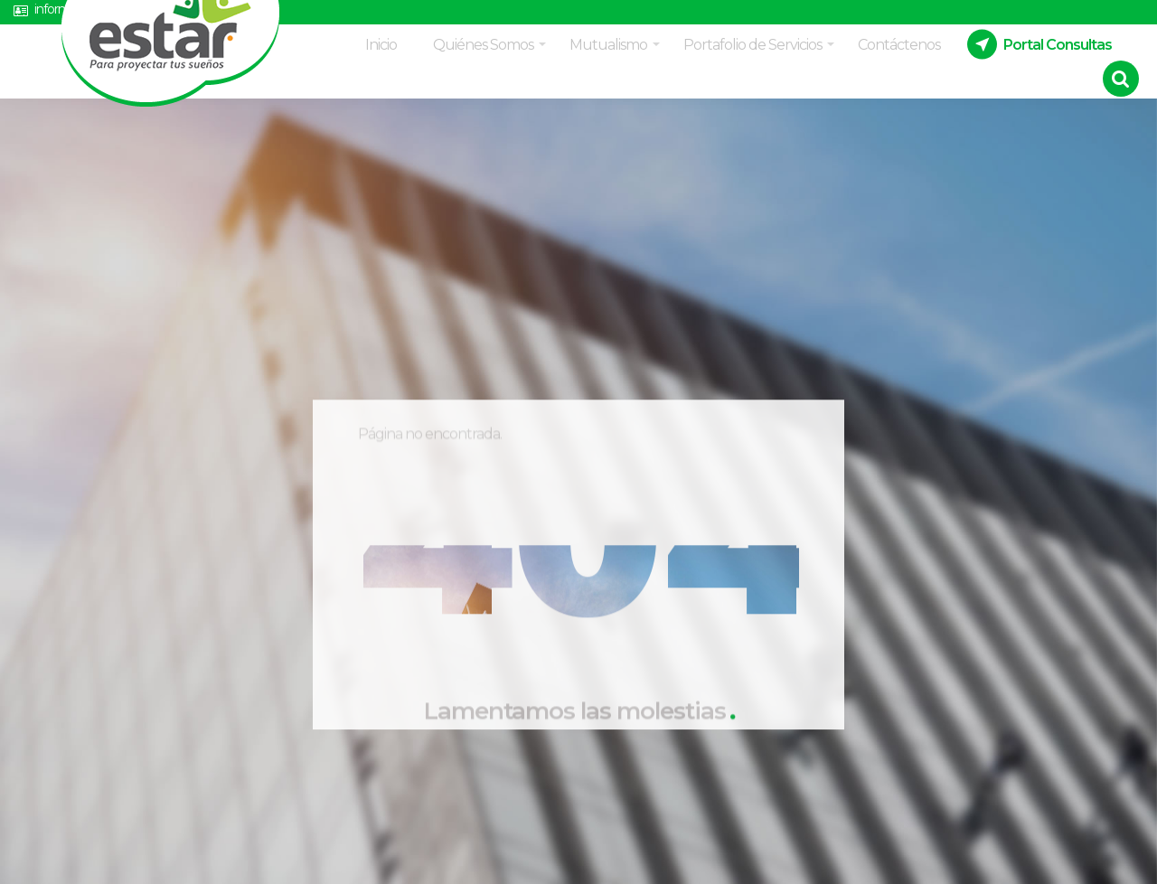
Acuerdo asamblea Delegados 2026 (916, 15)
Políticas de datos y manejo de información (480, 15)
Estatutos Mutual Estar (707, 15)
